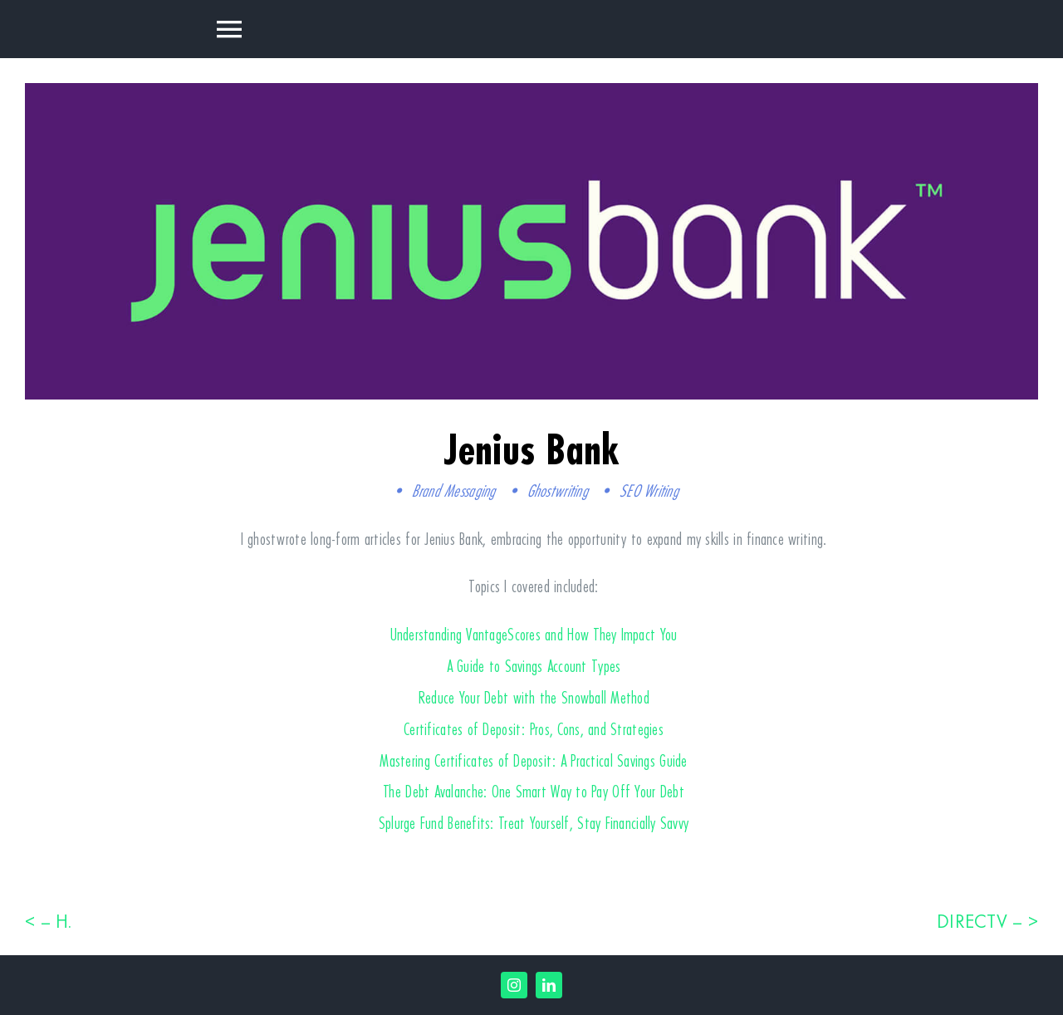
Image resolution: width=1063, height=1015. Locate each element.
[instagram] (514, 985)
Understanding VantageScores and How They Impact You (534, 634)
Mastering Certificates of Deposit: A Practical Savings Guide (533, 760)
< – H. (48, 921)
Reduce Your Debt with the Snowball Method (533, 697)
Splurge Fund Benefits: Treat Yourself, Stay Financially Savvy (533, 823)
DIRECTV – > (987, 921)
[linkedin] (549, 985)
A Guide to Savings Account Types (534, 666)
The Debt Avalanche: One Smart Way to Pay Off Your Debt (533, 791)
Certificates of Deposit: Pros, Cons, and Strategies (534, 729)
